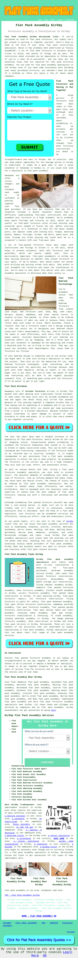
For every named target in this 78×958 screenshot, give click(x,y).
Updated (54, 923)
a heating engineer (15, 816)
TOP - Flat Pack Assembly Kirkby (22, 895)
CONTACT (60, 20)
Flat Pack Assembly (26, 923)
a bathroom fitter (14, 836)
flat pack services (15, 624)
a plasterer (40, 844)
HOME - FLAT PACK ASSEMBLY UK (39, 916)
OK (45, 955)
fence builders (21, 824)
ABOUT (53, 20)
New (43, 923)
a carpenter (18, 819)
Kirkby (69, 521)
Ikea (48, 312)
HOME (39, 20)
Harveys (9, 315)
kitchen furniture (35, 391)
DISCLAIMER (70, 20)
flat (17, 658)
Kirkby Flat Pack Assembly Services (29, 715)
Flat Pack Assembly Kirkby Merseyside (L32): (32, 37)
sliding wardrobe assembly (20, 619)
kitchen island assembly (59, 590)
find (13, 682)
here (53, 710)
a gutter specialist (59, 836)
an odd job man (24, 827)
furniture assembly (40, 658)
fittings (27, 235)
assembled (63, 397)
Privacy (71, 932)
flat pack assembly (15, 702)
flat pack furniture (41, 51)
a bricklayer (24, 838)
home (35, 672)
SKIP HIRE (59, 838)
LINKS (46, 20)
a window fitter (48, 847)
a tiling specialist (26, 841)
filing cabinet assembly (50, 585)
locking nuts (46, 232)
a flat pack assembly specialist (28, 852)
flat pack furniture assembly (32, 607)
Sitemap (7, 923)
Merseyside (46, 624)
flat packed (65, 400)
